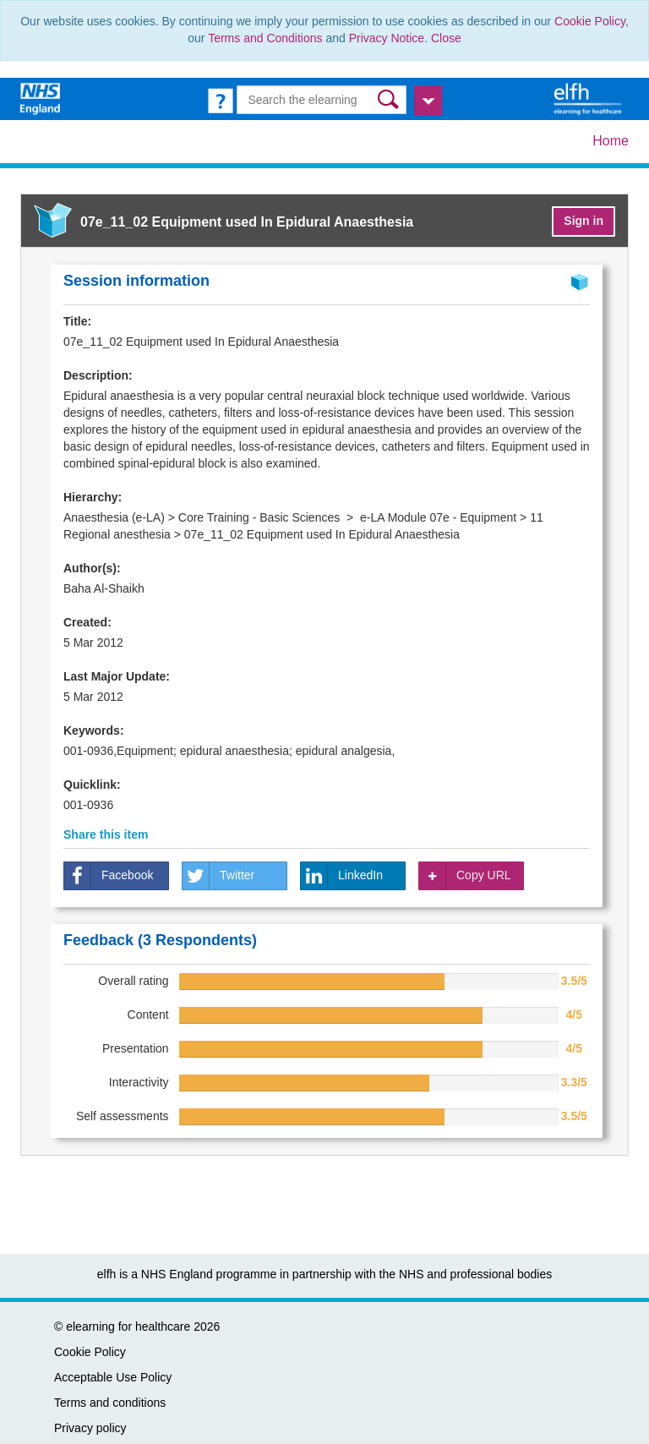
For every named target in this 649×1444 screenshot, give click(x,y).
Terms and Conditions (265, 38)
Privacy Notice (386, 38)
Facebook (108, 875)
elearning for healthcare (128, 1326)
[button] (390, 99)
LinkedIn (342, 875)
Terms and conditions (110, 1402)
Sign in (583, 220)
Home (610, 141)
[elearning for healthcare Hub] (590, 98)
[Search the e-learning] (321, 99)
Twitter (218, 875)
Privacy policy (90, 1428)
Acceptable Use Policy (113, 1377)
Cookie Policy (589, 21)
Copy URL (465, 875)
